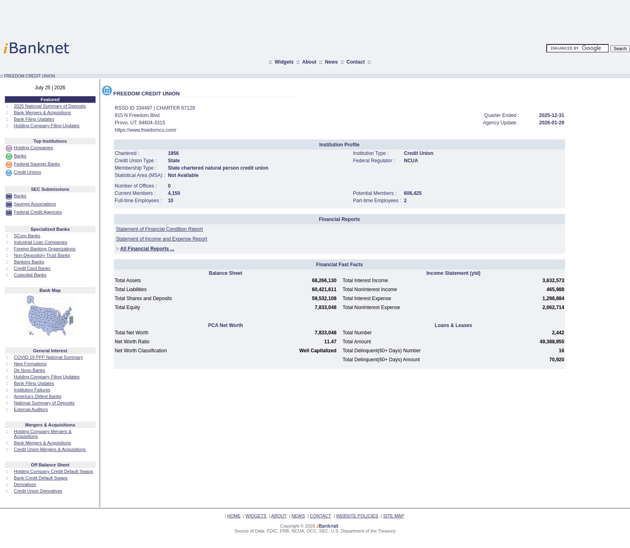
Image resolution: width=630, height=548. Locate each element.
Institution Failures (32, 389)
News (331, 62)
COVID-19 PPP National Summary (48, 357)
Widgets (284, 62)
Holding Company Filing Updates (47, 125)
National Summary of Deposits (44, 402)
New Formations (30, 363)
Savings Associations (35, 203)
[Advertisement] (350, 18)
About (309, 62)
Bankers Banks (29, 261)
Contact (356, 62)
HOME (233, 515)
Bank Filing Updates (34, 119)
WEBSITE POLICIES (357, 515)
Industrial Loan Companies (40, 242)
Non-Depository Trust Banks (42, 255)
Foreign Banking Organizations (45, 248)
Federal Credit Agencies (38, 212)
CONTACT (320, 515)
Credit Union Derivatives (38, 490)
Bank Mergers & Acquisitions (42, 112)
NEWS (298, 515)
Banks (20, 155)
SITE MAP (393, 515)
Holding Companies (33, 147)
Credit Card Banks (32, 268)
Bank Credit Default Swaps (40, 477)
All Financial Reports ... (147, 249)
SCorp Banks (27, 235)
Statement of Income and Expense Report (161, 239)
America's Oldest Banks (37, 396)
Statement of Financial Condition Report (159, 229)
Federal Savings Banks (37, 163)
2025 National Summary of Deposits (50, 106)
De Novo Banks (29, 370)
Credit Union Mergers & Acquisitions (50, 449)
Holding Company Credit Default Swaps (53, 471)
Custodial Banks (30, 274)
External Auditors (31, 409)
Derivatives (25, 484)
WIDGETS (255, 515)
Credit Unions (27, 172)
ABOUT (279, 515)
